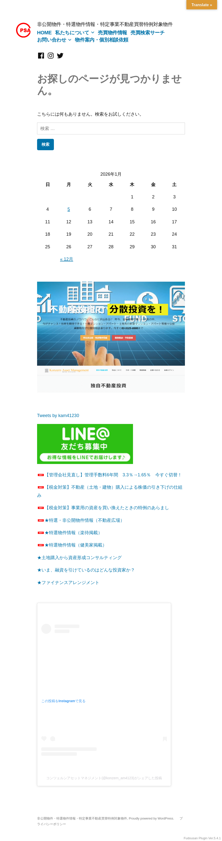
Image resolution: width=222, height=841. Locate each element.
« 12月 (66, 259)
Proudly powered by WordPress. (152, 818)
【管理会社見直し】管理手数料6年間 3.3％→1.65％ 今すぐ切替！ (109, 474)
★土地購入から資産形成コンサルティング (79, 557)
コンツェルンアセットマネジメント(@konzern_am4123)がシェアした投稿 (104, 778)
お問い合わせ (51, 39)
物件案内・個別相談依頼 (101, 39)
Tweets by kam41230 (58, 415)
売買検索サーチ (147, 32)
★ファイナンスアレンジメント (68, 582)
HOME (44, 32)
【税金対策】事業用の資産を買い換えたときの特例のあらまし (103, 507)
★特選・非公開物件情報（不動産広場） (81, 520)
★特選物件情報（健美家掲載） (72, 545)
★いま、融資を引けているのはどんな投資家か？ (86, 570)
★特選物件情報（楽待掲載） (69, 532)
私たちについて (72, 32)
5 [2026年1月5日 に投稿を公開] (68, 209)
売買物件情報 (112, 32)
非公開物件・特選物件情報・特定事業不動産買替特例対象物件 (105, 24)
